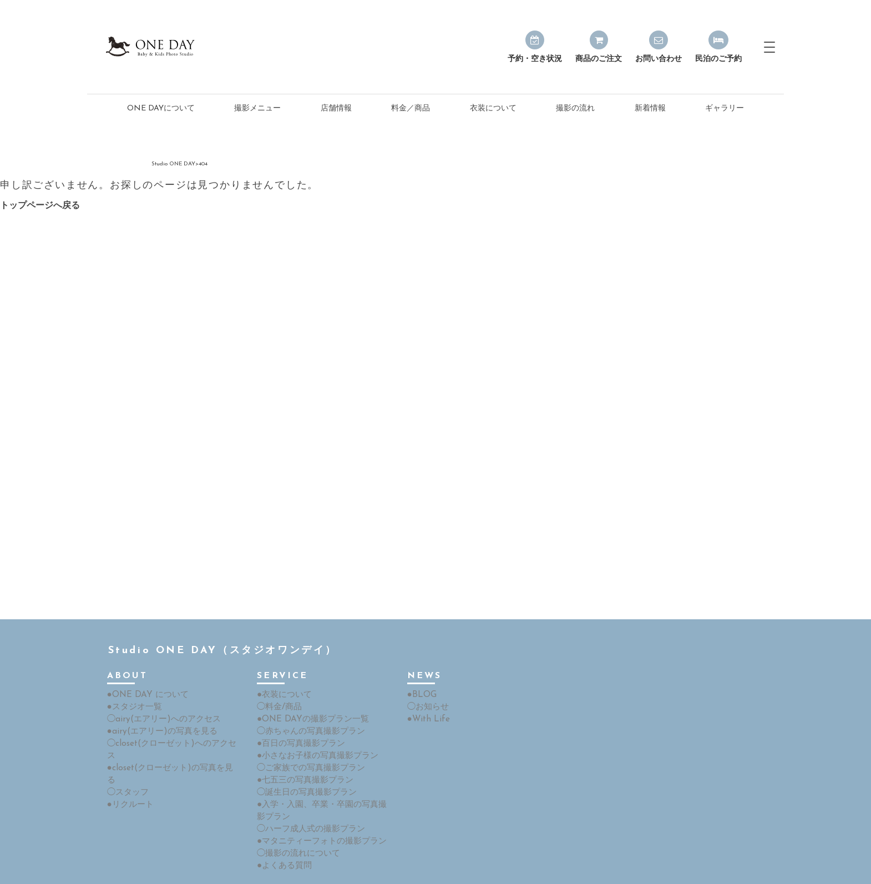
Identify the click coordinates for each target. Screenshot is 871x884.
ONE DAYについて (161, 83)
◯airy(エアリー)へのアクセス (159, 692)
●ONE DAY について (144, 669)
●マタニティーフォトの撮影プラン (317, 809)
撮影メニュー (257, 83)
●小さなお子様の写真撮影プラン (313, 727)
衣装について (493, 83)
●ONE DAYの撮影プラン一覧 (308, 692)
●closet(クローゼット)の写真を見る (169, 727)
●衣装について (282, 669)
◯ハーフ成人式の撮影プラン (307, 797)
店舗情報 (336, 83)
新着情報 (650, 83)
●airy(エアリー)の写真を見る (157, 704)
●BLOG (420, 669)
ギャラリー (724, 83)
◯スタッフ (126, 739)
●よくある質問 (282, 832)
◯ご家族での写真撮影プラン (307, 739)
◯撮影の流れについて (296, 820)
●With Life (425, 692)
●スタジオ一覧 (132, 680)
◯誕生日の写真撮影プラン (303, 762)
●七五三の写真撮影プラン (302, 750)
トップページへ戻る (40, 180)
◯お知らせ (426, 680)
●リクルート (128, 750)
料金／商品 (410, 83)
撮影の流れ (575, 83)
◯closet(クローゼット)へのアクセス (171, 715)
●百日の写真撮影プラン (298, 715)
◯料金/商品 (277, 680)
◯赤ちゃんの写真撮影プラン (307, 704)
